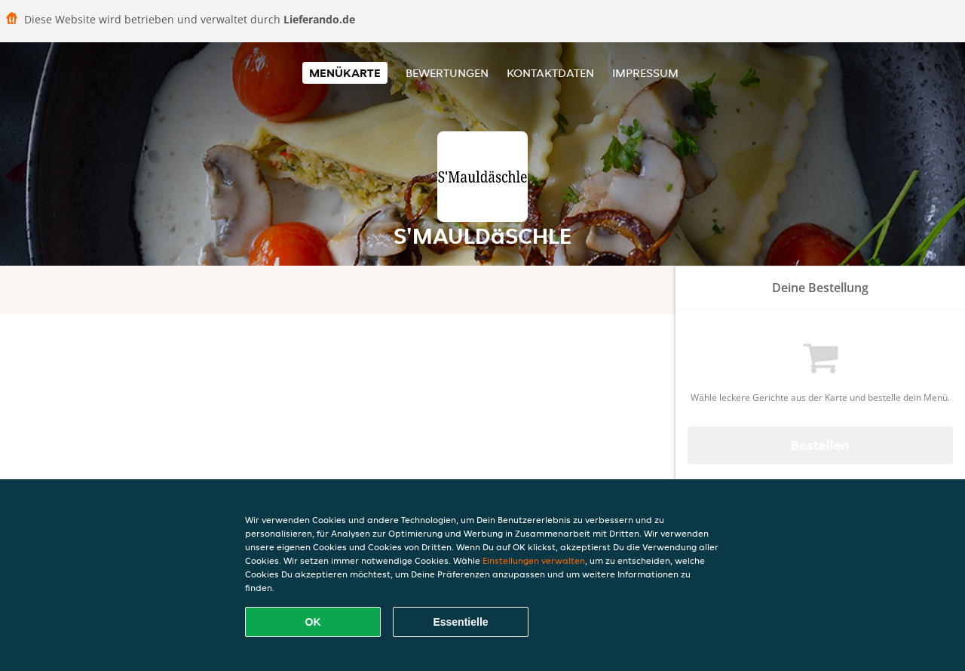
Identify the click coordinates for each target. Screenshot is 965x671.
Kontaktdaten (550, 73)
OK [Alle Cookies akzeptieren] (313, 622)
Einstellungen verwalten (533, 560)
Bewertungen (447, 73)
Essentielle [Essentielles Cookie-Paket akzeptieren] (460, 622)
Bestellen (820, 445)
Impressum (645, 73)
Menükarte (345, 73)
